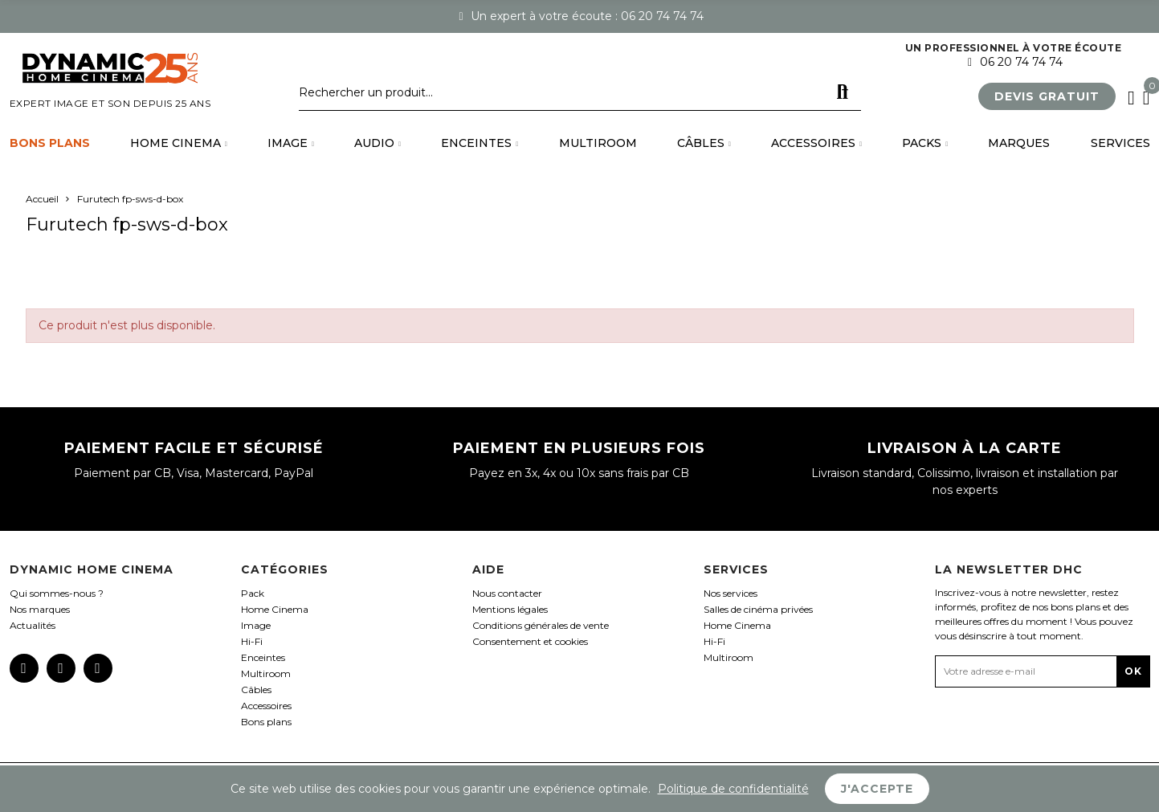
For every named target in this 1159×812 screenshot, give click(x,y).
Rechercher (842, 92)
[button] (1047, 96)
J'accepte (877, 788)
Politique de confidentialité (733, 788)
